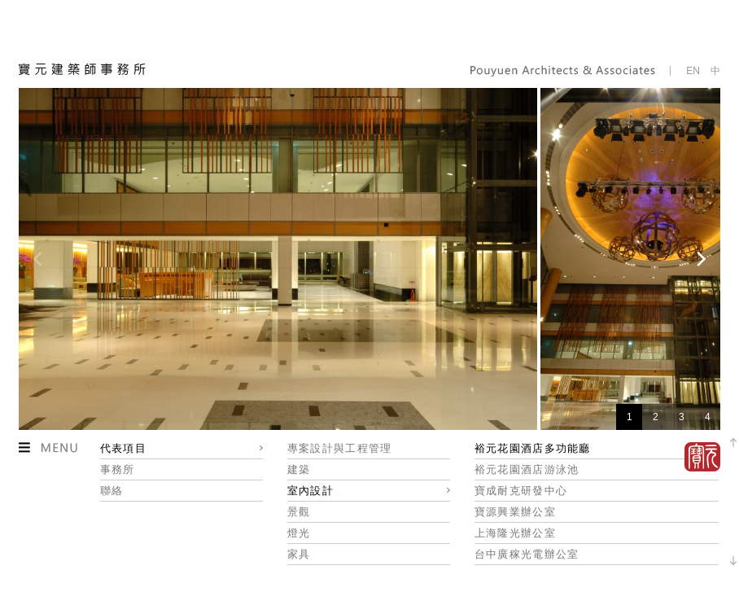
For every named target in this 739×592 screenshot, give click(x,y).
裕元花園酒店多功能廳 (532, 448)
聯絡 (112, 491)
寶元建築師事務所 (82, 69)
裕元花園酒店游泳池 (526, 469)
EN (693, 71)
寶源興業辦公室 (515, 512)
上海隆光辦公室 (515, 533)
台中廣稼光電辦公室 (526, 554)
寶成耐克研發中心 (520, 491)
